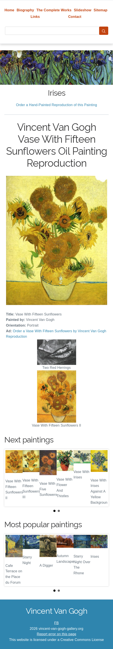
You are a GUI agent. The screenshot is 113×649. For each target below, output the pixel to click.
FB (56, 623)
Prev (11, 477)
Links (35, 17)
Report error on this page (56, 634)
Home (9, 10)
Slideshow (82, 10)
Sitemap (100, 10)
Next (101, 477)
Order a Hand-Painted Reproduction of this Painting (56, 105)
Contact (74, 17)
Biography (25, 10)
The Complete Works (54, 10)
